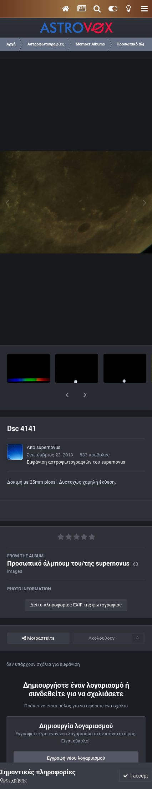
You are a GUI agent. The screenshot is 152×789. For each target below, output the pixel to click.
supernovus (48, 428)
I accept (135, 776)
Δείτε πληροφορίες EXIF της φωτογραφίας (76, 586)
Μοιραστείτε (38, 619)
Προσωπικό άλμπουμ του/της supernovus (68, 544)
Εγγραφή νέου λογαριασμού (76, 739)
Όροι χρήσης (13, 780)
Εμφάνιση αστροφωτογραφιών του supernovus (76, 443)
